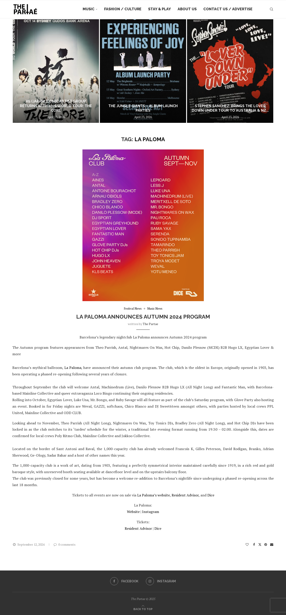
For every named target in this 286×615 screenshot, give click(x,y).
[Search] (271, 9)
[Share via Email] (272, 544)
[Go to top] (143, 608)
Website (134, 511)
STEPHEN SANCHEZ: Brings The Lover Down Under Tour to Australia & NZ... (230, 108)
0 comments (64, 544)
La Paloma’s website (153, 495)
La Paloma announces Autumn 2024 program (143, 316)
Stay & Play (159, 9)
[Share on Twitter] (259, 544)
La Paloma (72, 367)
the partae (150, 324)
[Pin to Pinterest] (266, 544)
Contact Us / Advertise (227, 9)
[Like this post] (247, 544)
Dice (210, 495)
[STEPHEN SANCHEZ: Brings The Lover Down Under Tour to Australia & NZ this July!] (230, 71)
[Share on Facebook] (254, 544)
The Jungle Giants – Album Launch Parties (143, 108)
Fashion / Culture (122, 9)
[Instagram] (161, 581)
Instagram (150, 511)
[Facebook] (124, 581)
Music (89, 9)
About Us (187, 9)
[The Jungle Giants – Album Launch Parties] (143, 71)
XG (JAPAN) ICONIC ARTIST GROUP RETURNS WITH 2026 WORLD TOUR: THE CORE (56, 106)
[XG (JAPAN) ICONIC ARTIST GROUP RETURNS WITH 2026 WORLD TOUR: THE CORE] (56, 71)
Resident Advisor (185, 495)
